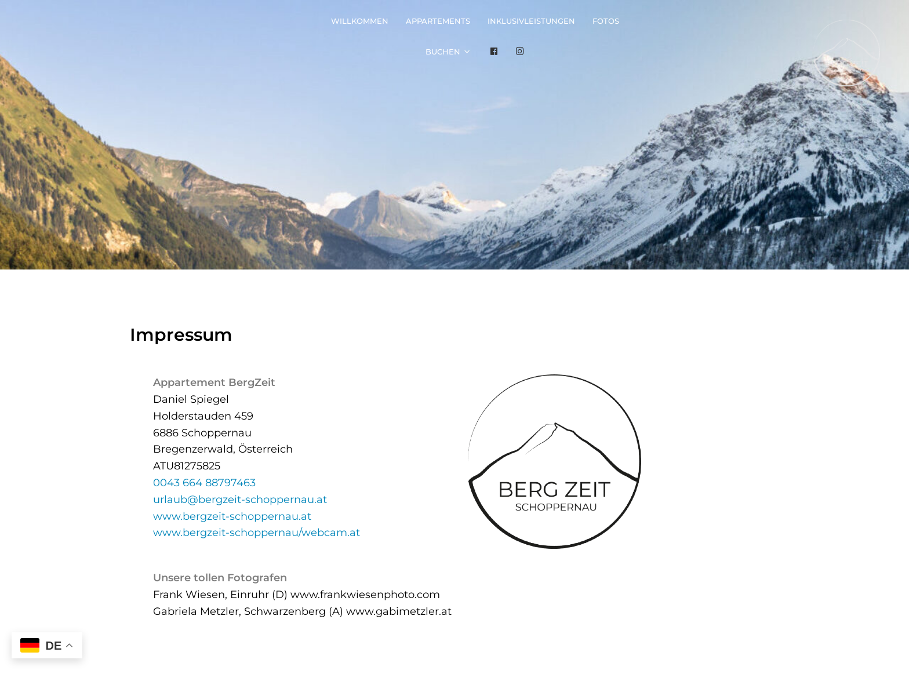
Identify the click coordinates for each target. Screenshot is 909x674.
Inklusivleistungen (531, 20)
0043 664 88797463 (204, 482)
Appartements (438, 20)
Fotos (605, 20)
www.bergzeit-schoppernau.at (232, 516)
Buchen (443, 51)
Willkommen (359, 20)
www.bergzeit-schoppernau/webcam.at (256, 532)
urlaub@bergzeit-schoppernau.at (240, 499)
